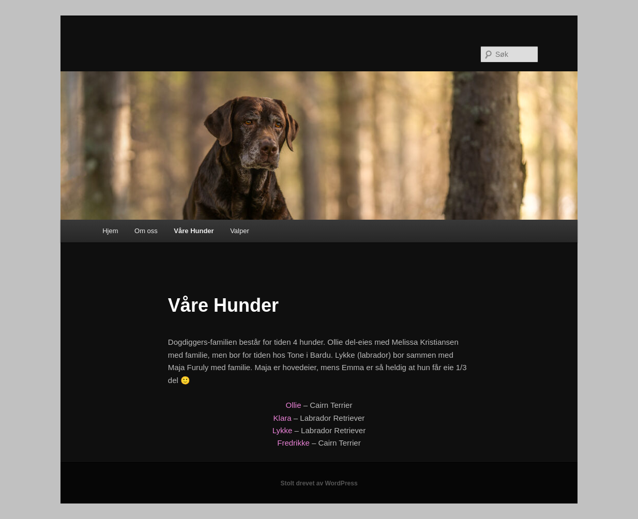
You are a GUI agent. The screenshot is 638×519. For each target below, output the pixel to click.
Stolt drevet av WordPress (318, 483)
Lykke (282, 430)
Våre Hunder (194, 231)
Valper (239, 231)
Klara (283, 418)
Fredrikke (293, 442)
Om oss (146, 231)
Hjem (110, 231)
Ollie (294, 405)
